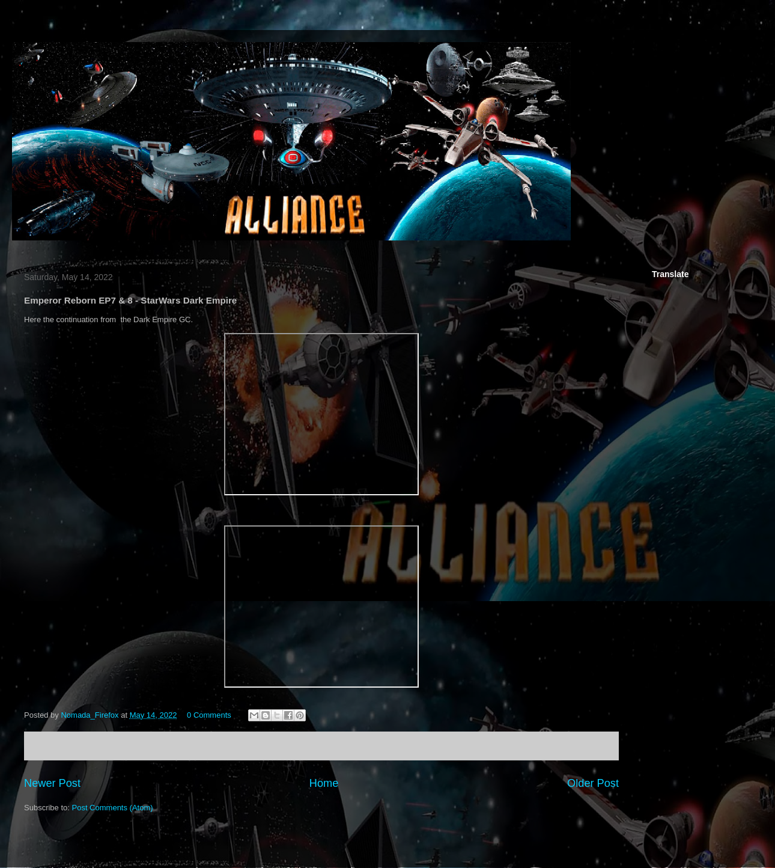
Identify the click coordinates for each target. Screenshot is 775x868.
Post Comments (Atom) (112, 807)
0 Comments (209, 715)
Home (324, 783)
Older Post (593, 783)
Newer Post (52, 783)
